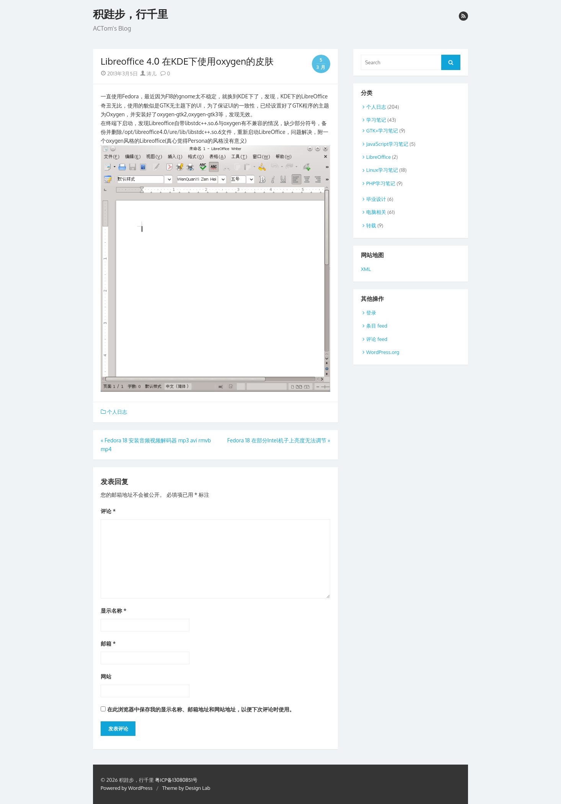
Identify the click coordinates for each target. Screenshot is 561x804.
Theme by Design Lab (186, 788)
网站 (106, 676)
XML (366, 269)
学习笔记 (376, 120)
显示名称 (113, 610)
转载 (371, 225)
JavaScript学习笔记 (387, 144)
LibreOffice (378, 157)
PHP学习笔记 (380, 183)
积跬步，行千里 (130, 14)
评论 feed (376, 339)
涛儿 (148, 73)
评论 (108, 511)
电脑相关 (376, 212)
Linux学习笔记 (382, 170)
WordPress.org (382, 352)
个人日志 (117, 412)
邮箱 (108, 643)
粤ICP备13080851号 (176, 780)
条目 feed (376, 326)
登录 (371, 313)
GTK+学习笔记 (382, 130)
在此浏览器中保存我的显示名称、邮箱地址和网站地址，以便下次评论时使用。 (201, 709)
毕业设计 (376, 199)
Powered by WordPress (127, 788)
